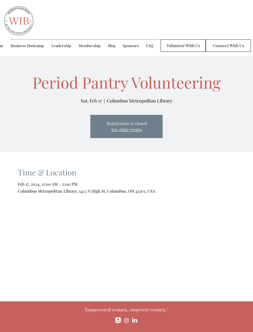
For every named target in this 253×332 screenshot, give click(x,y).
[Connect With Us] (228, 45)
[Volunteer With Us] (183, 45)
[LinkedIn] (134, 320)
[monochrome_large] (118, 320)
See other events (126, 129)
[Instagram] (126, 320)
